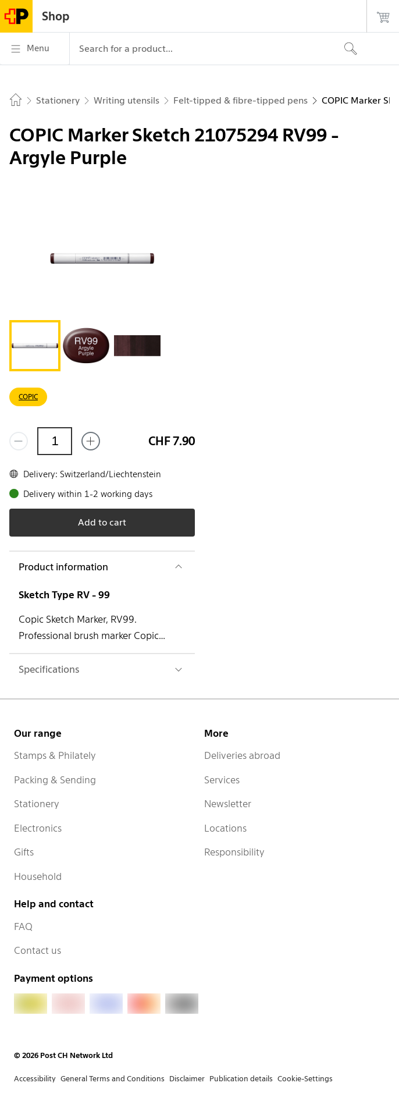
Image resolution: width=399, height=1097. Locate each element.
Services (222, 780)
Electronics (38, 828)
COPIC (28, 396)
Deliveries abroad (242, 755)
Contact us (37, 950)
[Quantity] (54, 441)
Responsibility (234, 852)
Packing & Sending (55, 780)
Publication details (241, 1078)
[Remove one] (18, 441)
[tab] (34, 345)
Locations (225, 828)
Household (38, 876)
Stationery (36, 804)
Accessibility (35, 1078)
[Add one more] (90, 441)
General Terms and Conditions (112, 1078)
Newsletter (227, 804)
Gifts (24, 852)
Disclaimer (187, 1078)
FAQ (23, 926)
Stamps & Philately (55, 755)
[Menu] (34, 49)
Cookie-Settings (305, 1078)
